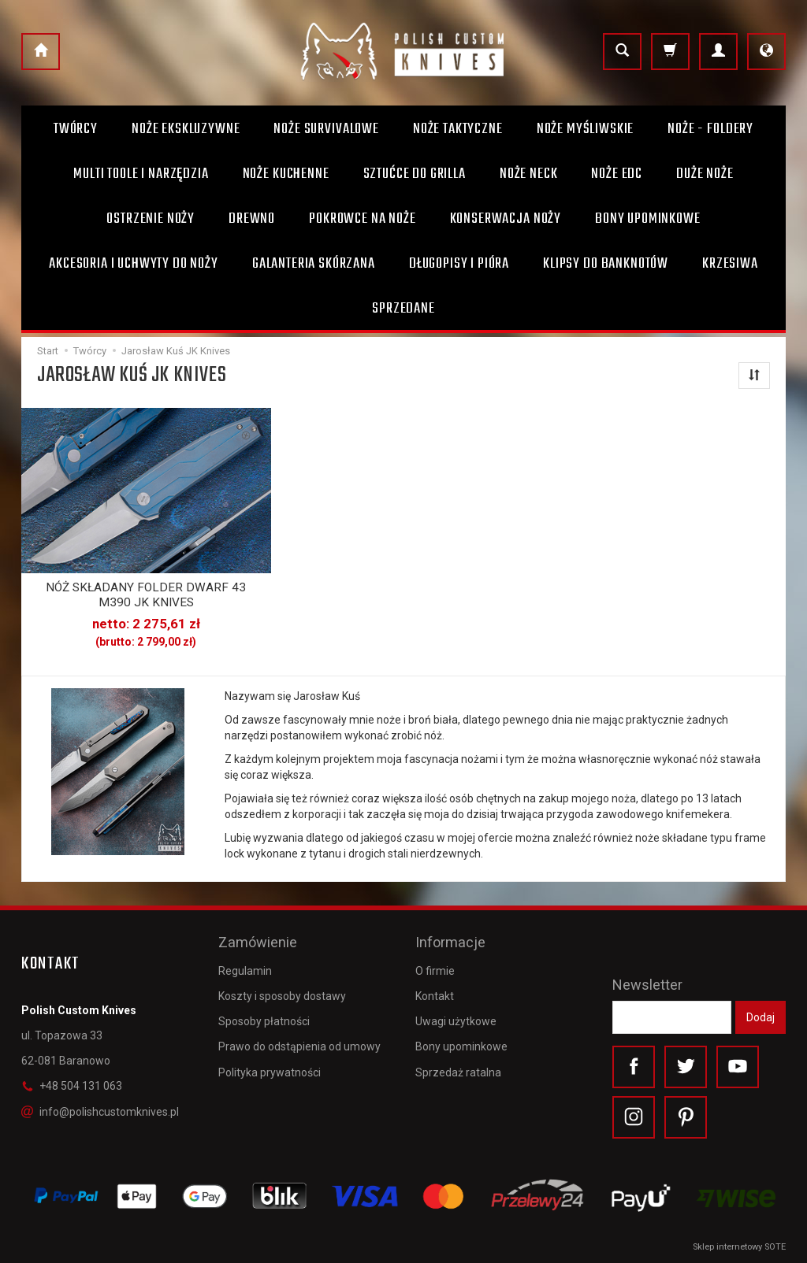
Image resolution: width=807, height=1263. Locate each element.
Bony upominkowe (461, 1046)
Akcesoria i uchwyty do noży (133, 264)
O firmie (435, 970)
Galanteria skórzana (313, 264)
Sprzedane (403, 308)
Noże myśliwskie (585, 129)
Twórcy (76, 129)
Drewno (252, 219)
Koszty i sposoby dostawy (282, 995)
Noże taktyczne (458, 129)
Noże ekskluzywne (186, 129)
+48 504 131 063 (71, 1086)
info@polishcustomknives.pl (100, 1111)
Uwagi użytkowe (455, 1021)
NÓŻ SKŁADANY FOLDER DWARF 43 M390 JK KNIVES (146, 594)
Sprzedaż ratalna (458, 1071)
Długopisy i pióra (459, 264)
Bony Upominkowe (648, 219)
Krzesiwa (730, 264)
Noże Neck (529, 174)
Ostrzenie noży (150, 219)
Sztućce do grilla (414, 174)
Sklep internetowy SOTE (739, 1247)
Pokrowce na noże (362, 219)
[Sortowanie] (754, 375)
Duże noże (705, 174)
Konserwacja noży (505, 219)
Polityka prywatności (269, 1071)
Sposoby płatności (264, 1021)
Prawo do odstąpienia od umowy (299, 1046)
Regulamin (245, 970)
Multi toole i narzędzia (140, 174)
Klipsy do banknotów (605, 264)
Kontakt (434, 995)
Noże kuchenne (286, 174)
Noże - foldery (710, 129)
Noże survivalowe (325, 129)
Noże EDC (616, 174)
